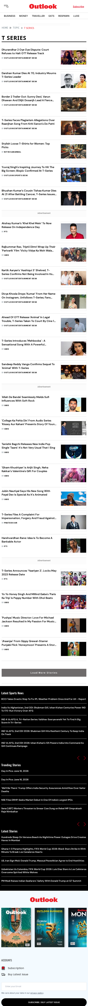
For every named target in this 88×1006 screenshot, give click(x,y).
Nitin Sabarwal (12, 152)
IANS (6, 255)
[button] (78, 758)
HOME (5, 28)
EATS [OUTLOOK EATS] (51, 15)
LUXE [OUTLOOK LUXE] (76, 15)
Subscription (16, 968)
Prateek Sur (10, 522)
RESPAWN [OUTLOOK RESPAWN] (63, 15)
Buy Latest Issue (18, 974)
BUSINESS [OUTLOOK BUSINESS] (9, 15)
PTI (5, 231)
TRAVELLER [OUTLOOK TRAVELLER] (38, 15)
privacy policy (36, 993)
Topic (16, 28)
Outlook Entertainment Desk (20, 58)
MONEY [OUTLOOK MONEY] (23, 15)
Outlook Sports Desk (16, 175)
